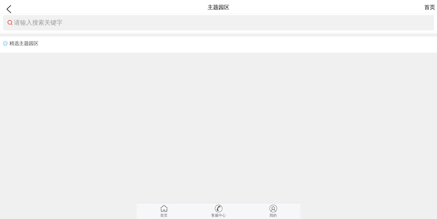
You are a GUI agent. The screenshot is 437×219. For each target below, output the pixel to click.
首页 (429, 7)
